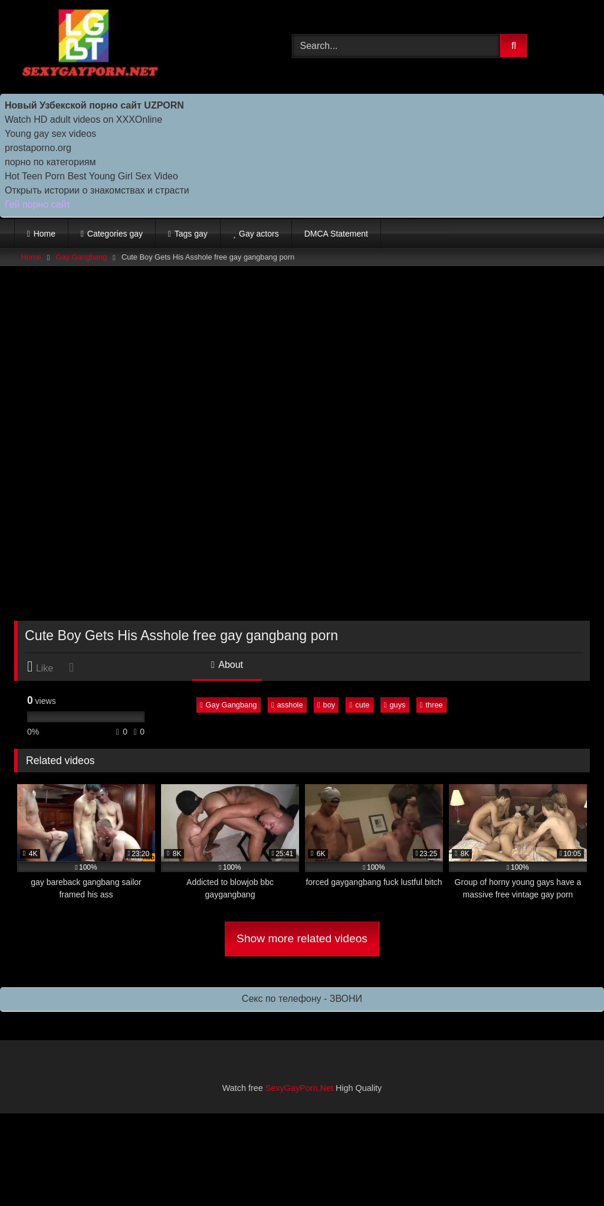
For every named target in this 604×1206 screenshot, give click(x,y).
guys (395, 704)
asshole (287, 704)
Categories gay (115, 233)
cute (360, 704)
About (227, 665)
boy (326, 704)
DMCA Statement (336, 233)
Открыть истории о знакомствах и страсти (97, 190)
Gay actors (259, 233)
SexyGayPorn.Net (299, 1088)
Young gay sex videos (50, 134)
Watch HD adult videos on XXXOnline (83, 119)
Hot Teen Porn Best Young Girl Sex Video (91, 176)
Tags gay (191, 233)
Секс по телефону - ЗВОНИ (302, 999)
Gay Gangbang (81, 257)
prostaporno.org (38, 148)
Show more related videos (302, 938)
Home (44, 233)
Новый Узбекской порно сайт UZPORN (94, 105)
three (431, 704)
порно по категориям (50, 162)
